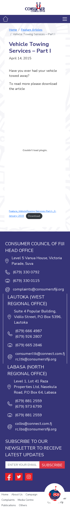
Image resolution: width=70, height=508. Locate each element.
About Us (17, 494)
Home (13, 30)
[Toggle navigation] (65, 19)
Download (34, 216)
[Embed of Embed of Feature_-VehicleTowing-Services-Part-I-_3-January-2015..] (35, 150)
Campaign (31, 494)
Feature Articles (31, 30)
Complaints (8, 500)
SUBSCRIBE (52, 465)
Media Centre (26, 500)
